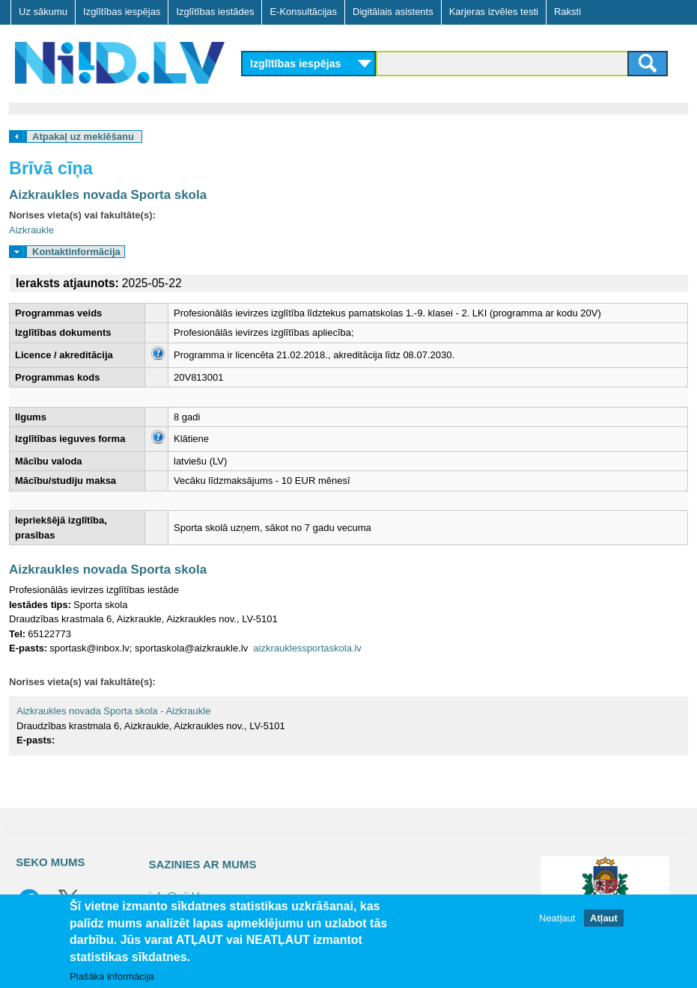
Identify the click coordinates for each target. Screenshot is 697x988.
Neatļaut (557, 918)
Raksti (567, 11)
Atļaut (604, 918)
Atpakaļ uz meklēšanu (83, 136)
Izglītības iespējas (121, 11)
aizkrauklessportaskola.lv (307, 648)
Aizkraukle (31, 230)
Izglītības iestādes (215, 11)
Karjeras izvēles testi (493, 11)
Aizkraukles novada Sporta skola (108, 195)
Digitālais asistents (393, 11)
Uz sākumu (43, 11)
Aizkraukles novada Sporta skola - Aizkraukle (113, 711)
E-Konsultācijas (303, 11)
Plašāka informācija (112, 976)
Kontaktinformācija (76, 251)
